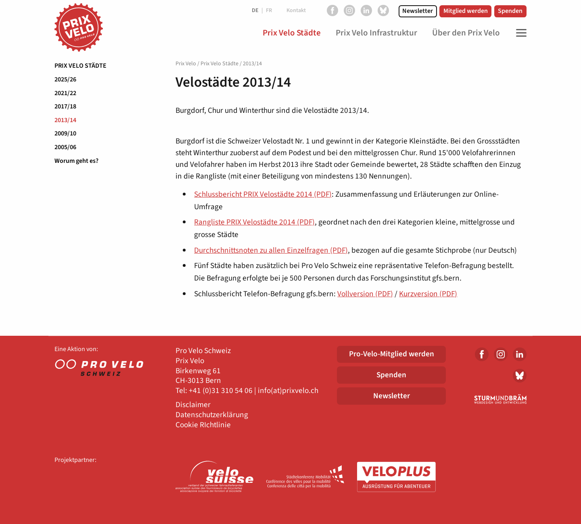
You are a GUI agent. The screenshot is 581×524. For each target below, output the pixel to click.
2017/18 (65, 106)
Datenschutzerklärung (212, 415)
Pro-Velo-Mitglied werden (391, 354)
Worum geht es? (76, 160)
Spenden (510, 10)
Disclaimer (193, 405)
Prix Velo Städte (80, 65)
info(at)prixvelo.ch (288, 391)
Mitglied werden (465, 10)
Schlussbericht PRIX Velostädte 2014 (263, 194)
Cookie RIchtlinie (203, 425)
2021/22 (65, 93)
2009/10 (65, 133)
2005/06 (65, 147)
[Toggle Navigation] (519, 33)
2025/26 (65, 79)
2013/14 (65, 120)
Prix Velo (186, 64)
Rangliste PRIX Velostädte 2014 (254, 222)
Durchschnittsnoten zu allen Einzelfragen (271, 250)
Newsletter (417, 10)
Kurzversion (428, 293)
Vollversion (365, 293)
